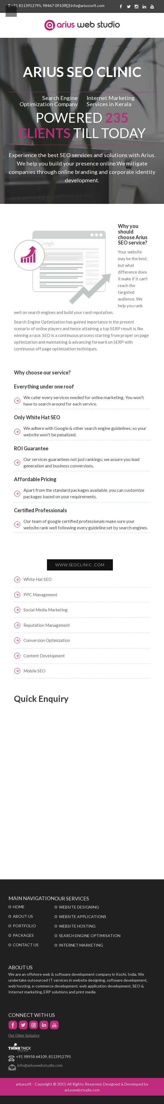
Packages (23, 935)
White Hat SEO (37, 579)
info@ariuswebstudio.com (40, 1065)
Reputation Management (46, 625)
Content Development (44, 655)
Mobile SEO (34, 670)
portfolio (24, 925)
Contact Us (26, 944)
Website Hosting (77, 926)
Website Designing (79, 907)
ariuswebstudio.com (82, 1089)
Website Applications (82, 916)
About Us (23, 916)
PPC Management (40, 594)
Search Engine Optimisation (89, 935)
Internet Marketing (81, 945)
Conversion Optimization (46, 640)
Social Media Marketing (45, 609)
